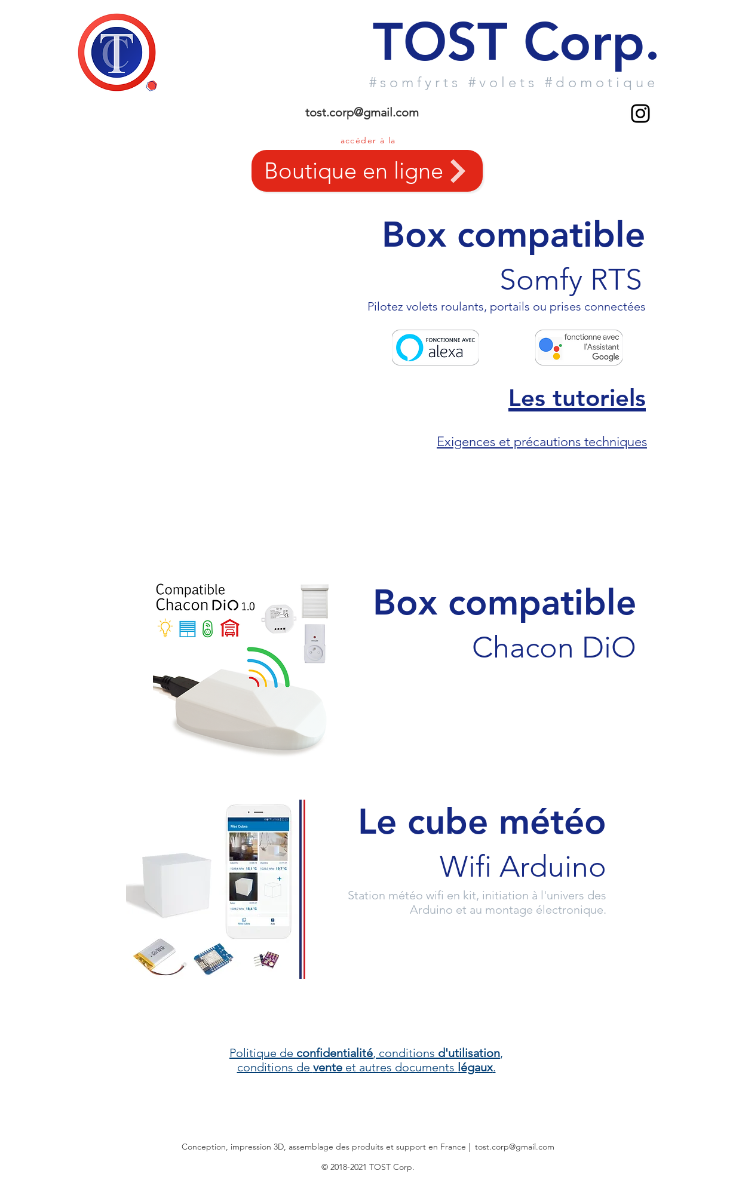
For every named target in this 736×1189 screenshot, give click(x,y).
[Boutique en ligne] (367, 171)
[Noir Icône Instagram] (640, 113)
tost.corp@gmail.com (362, 112)
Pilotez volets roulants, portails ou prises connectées (506, 306)
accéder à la (368, 140)
